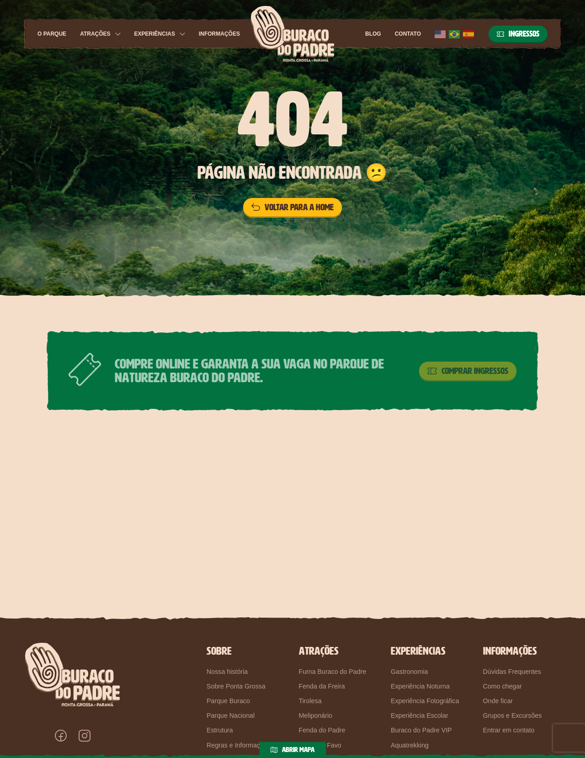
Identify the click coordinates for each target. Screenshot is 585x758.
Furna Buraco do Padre (333, 671)
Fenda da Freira (322, 686)
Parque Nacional (231, 715)
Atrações (95, 34)
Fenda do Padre (322, 730)
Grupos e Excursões (512, 715)
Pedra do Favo (320, 745)
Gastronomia (409, 671)
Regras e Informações (239, 745)
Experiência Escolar (419, 715)
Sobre (219, 651)
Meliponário (316, 715)
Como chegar (502, 686)
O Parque (51, 34)
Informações (219, 34)
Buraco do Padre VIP (421, 730)
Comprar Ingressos (467, 371)
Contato (408, 34)
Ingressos (518, 33)
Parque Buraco (228, 701)
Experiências (154, 34)
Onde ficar (498, 701)
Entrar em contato (509, 730)
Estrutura (220, 730)
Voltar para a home (292, 207)
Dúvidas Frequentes (512, 671)
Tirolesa (310, 701)
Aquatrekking (410, 745)
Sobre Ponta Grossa (236, 686)
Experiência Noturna (420, 686)
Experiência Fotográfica (425, 701)
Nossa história (227, 671)
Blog (373, 34)
